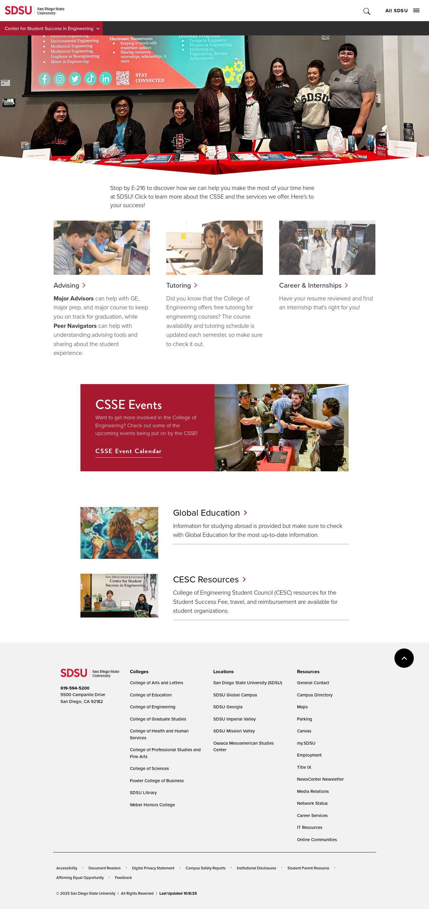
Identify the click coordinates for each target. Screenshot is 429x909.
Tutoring (178, 285)
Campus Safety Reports (206, 868)
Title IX (304, 767)
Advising (66, 285)
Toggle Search (367, 10)
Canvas (304, 731)
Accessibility (66, 868)
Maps (302, 707)
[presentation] (138, 671)
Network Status (312, 803)
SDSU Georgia (228, 707)
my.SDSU (306, 743)
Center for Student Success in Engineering (49, 28)
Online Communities (317, 839)
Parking (304, 719)
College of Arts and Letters (156, 682)
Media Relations (313, 791)
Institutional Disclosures (256, 868)
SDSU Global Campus (235, 695)
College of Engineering (152, 707)
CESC (209, 579)
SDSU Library (143, 792)
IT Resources (309, 827)
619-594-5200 (74, 688)
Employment (309, 755)
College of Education (151, 695)
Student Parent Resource (308, 868)
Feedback (123, 877)
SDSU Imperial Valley (234, 719)
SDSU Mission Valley (234, 731)
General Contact (313, 682)
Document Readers (104, 868)
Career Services (312, 815)
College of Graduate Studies (158, 719)
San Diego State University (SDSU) (247, 682)
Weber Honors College (152, 805)
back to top (404, 658)
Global (210, 512)
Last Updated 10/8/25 (178, 893)
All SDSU (402, 10)
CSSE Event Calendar (128, 451)
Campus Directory (314, 695)
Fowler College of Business (157, 780)
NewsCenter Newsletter (320, 779)
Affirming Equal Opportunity (80, 877)
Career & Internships (310, 285)
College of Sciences (149, 768)
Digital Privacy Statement (153, 868)
